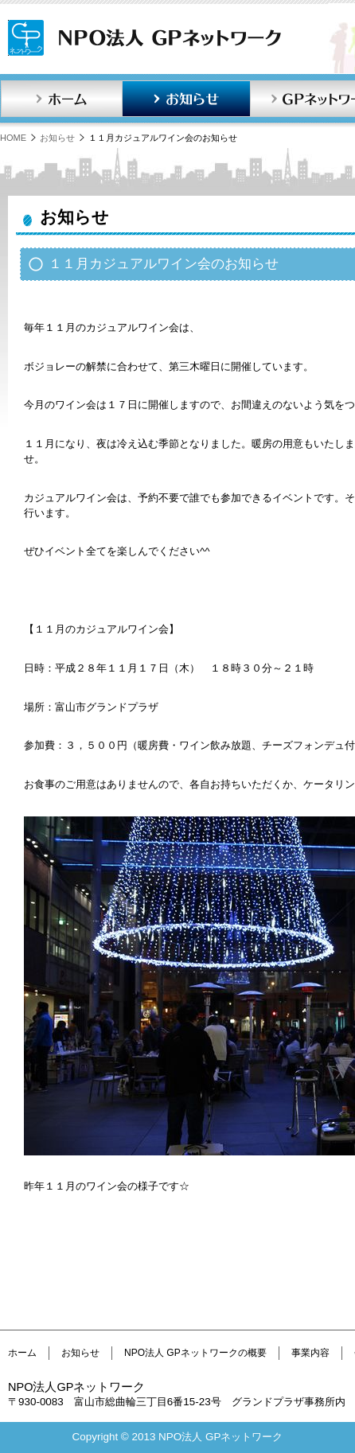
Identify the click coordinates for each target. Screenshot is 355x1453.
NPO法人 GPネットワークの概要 (195, 1352)
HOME (13, 137)
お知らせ (186, 99)
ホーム (61, 99)
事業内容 (310, 1352)
